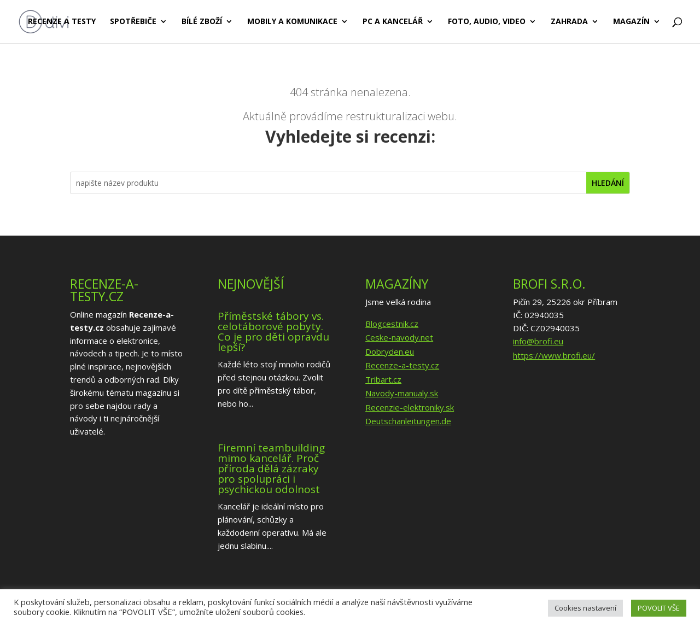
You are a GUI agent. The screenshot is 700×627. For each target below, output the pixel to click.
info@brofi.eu (538, 341)
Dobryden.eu (389, 351)
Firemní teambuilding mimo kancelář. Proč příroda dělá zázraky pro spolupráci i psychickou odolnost (271, 468)
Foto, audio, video (487, 22)
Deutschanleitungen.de (408, 420)
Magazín (631, 22)
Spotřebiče (133, 22)
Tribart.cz (383, 379)
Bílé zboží (202, 22)
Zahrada (569, 22)
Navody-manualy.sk (401, 393)
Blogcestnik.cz (391, 323)
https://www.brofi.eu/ (554, 355)
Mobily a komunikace (292, 22)
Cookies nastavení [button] (585, 608)
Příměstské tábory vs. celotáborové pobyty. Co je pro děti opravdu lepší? (273, 331)
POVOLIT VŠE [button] (659, 608)
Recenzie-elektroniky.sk (409, 407)
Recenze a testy (62, 22)
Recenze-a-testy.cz (402, 365)
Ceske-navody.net (399, 337)
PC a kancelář (393, 22)
